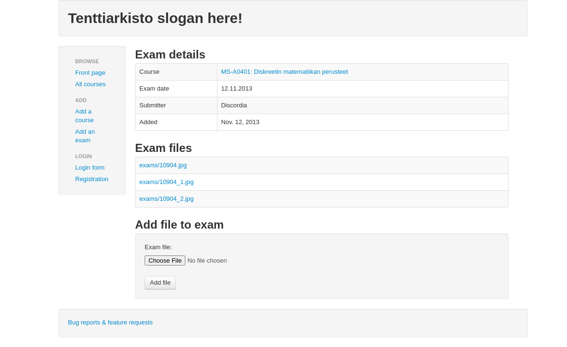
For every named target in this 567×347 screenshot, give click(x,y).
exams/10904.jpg (163, 165)
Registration (91, 179)
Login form (89, 167)
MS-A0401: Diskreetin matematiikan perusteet (284, 71)
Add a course (84, 116)
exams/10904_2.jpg (166, 198)
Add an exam (85, 136)
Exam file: (158, 247)
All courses (90, 84)
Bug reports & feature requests (110, 322)
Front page (90, 72)
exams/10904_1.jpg (166, 181)
